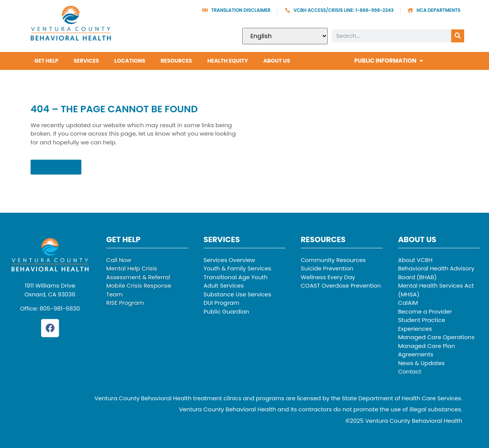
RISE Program (125, 303)
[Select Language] (285, 36)
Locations (129, 61)
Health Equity (227, 61)
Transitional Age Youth (236, 277)
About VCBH (415, 260)
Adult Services (224, 285)
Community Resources (333, 260)
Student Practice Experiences (421, 324)
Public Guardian (226, 311)
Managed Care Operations (436, 337)
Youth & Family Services (237, 268)
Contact (409, 371)
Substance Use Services (237, 294)
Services (86, 61)
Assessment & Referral (138, 277)
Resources (176, 61)
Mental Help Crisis (131, 268)
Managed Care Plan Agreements (426, 350)
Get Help (46, 61)
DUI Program (222, 303)
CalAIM (408, 303)
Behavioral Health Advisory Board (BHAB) (436, 272)
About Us (276, 61)
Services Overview (229, 260)
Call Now (118, 260)
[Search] (457, 35)
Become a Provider (425, 311)
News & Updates (421, 363)
